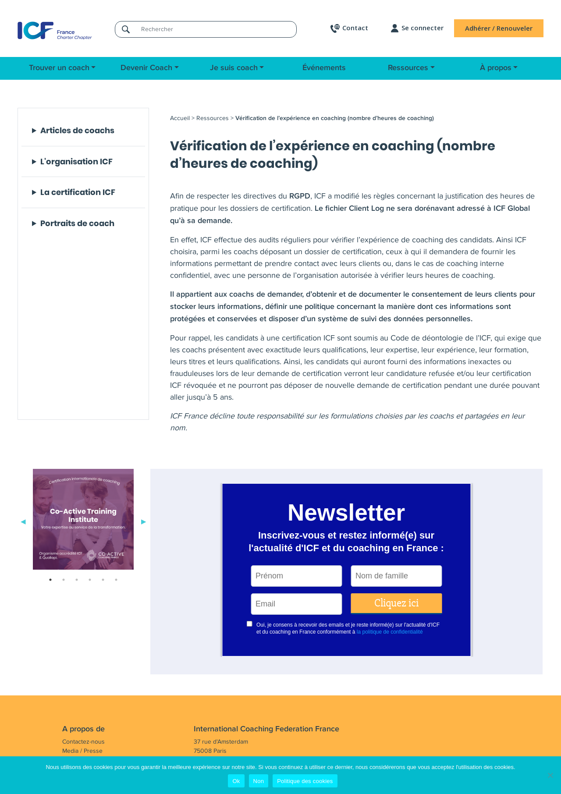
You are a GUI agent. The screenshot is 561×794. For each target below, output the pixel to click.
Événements (324, 68)
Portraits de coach (77, 223)
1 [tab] (50, 579)
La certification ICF (77, 192)
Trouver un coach (59, 68)
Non (258, 781)
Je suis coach (234, 68)
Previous (23, 521)
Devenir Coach (146, 68)
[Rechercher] (216, 29)
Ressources (408, 68)
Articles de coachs (77, 130)
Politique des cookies (305, 781)
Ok (236, 781)
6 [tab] (116, 579)
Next (143, 521)
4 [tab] (89, 579)
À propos (495, 68)
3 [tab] (76, 579)
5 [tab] (103, 579)
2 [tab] (63, 579)
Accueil (180, 118)
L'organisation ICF (76, 162)
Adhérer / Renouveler (499, 28)
